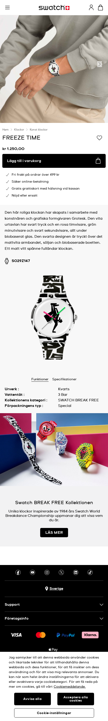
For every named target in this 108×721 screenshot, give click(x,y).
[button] (7, 7)
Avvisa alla (32, 699)
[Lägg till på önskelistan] (99, 137)
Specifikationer (64, 379)
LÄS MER (54, 532)
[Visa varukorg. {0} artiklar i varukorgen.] (100, 7)
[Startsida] (54, 7)
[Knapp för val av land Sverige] (54, 589)
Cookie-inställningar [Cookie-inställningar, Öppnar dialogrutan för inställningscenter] (54, 713)
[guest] (91, 7)
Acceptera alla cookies (75, 699)
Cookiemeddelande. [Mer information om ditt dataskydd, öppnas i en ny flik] (70, 686)
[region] (54, 686)
